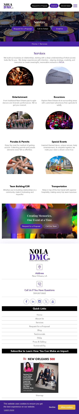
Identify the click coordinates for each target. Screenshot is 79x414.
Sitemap (39, 395)
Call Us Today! (42, 28)
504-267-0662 (39, 293)
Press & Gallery (39, 341)
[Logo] (8, 5)
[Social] (26, 301)
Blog (39, 330)
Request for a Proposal (39, 5)
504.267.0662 (65, 5)
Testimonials (39, 333)
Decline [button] (52, 407)
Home (34, 43)
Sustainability (40, 345)
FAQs (39, 337)
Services (39, 322)
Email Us (54, 5)
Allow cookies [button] (67, 407)
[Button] (75, 6)
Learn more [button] (9, 410)
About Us (39, 318)
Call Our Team (51, 226)
